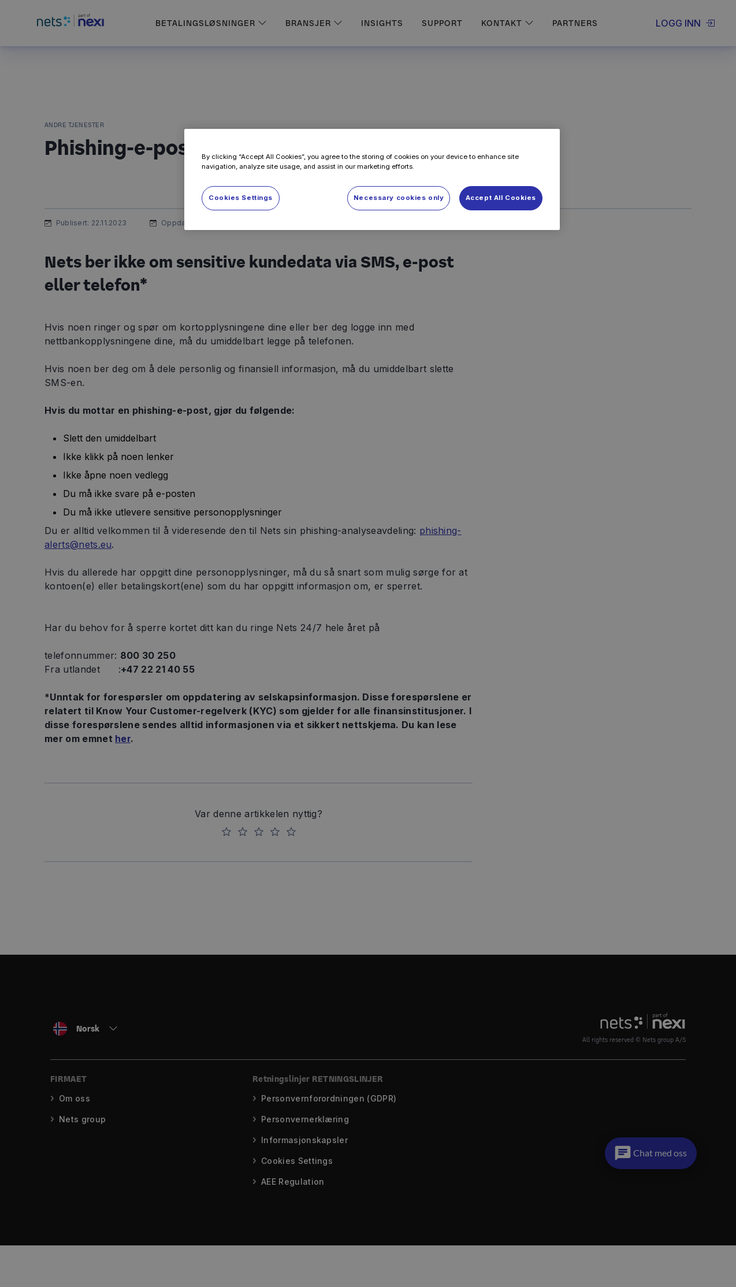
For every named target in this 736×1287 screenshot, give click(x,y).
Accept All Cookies (501, 198)
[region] (372, 179)
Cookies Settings (241, 198)
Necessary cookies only (399, 198)
